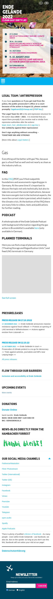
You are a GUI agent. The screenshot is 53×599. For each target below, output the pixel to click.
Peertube (6, 501)
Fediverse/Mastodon (10, 463)
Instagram (6, 485)
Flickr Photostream (10, 469)
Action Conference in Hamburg (23, 53)
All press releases (9, 359)
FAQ (10, 179)
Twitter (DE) (7, 480)
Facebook (6, 490)
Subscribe (42, 586)
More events (7, 393)
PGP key (38, 109)
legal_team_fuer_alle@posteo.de (16, 125)
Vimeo (4, 496)
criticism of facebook (33, 534)
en (47, 3)
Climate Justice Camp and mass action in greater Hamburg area (27, 60)
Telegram (6, 512)
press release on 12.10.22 (15, 342)
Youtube (5, 507)
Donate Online (9, 410)
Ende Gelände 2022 (12, 11)
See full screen (9, 298)
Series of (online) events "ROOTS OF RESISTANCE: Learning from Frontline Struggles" (26, 45)
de (41, 3)
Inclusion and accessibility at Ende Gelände (21, 376)
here (36, 228)
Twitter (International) (11, 474)
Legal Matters (23, 140)
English (22, 590)
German (11, 590)
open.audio (6, 518)
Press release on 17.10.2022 (17, 320)
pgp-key (35, 125)
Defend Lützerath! (18, 67)
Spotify (5, 523)
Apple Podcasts (8, 528)
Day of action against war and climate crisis (27, 37)
